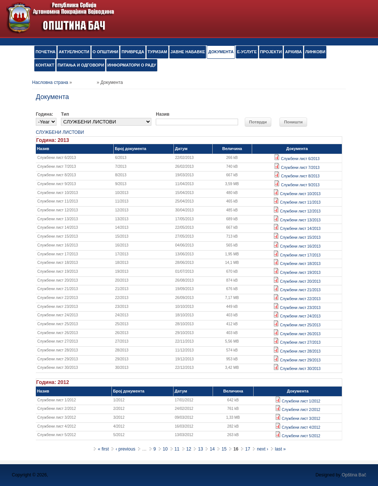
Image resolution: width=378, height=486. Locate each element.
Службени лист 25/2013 (300, 325)
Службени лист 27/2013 (300, 342)
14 (212, 449)
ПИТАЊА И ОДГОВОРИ (81, 65)
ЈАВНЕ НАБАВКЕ (188, 52)
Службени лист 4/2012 (301, 427)
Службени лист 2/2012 (301, 410)
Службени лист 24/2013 (300, 316)
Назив (162, 114)
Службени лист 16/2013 (300, 246)
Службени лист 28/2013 (300, 351)
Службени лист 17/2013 (300, 255)
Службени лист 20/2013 (300, 281)
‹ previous (125, 449)
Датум (181, 148)
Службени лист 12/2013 (300, 211)
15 (224, 449)
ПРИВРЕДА (132, 52)
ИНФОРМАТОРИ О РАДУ (131, 65)
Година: (44, 114)
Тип (65, 114)
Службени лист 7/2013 (300, 168)
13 (200, 449)
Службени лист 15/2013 (300, 237)
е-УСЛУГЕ (247, 52)
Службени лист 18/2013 (300, 264)
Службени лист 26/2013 (300, 334)
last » (280, 449)
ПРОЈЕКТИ (271, 52)
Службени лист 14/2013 (300, 229)
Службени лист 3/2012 (301, 419)
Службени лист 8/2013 (300, 176)
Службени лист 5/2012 (301, 436)
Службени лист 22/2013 (300, 299)
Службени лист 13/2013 (300, 220)
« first (103, 449)
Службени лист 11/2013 (300, 202)
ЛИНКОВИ (315, 52)
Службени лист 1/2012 (301, 401)
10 (165, 449)
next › (262, 449)
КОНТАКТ (44, 65)
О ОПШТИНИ (105, 52)
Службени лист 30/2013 (300, 369)
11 (177, 449)
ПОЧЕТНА (45, 52)
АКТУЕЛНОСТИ (74, 52)
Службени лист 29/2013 (300, 360)
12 (189, 449)
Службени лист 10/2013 (300, 194)
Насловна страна (50, 82)
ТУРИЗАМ (157, 52)
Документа (221, 52)
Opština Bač (354, 474)
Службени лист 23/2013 (300, 308)
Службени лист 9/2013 (300, 185)
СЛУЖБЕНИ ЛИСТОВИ (60, 132)
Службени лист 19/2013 (300, 273)
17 (247, 449)
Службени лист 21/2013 (300, 290)
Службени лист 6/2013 (300, 159)
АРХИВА (293, 52)
